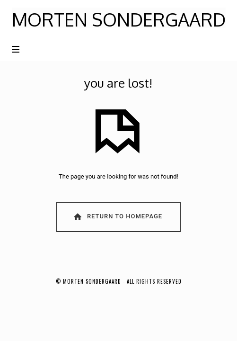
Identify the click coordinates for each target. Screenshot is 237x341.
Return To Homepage (117, 217)
